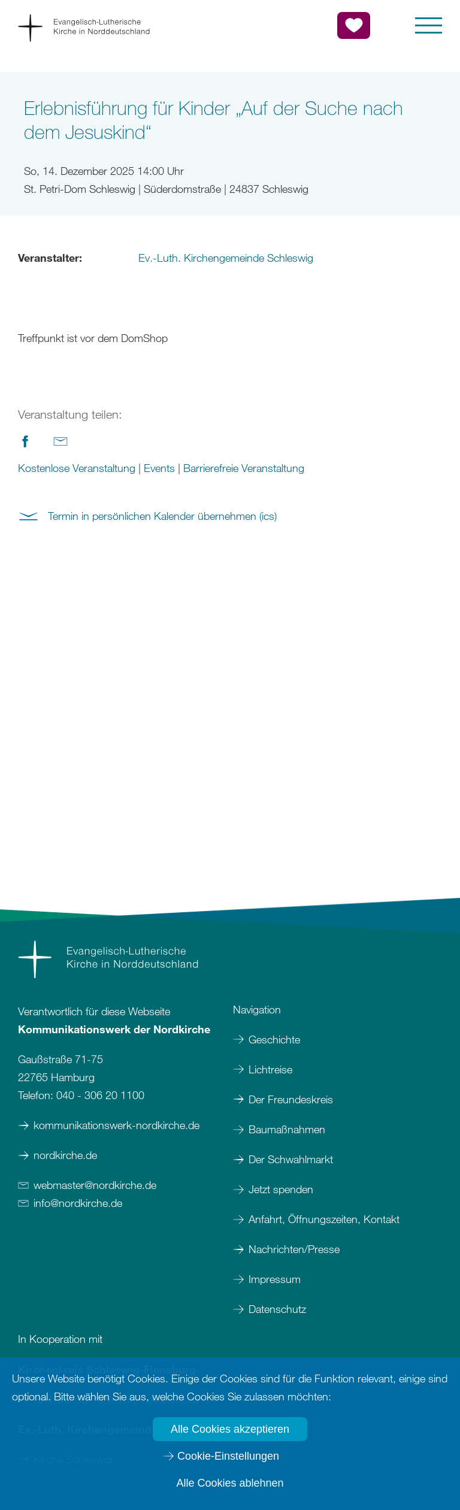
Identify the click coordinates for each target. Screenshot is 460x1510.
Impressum (276, 1278)
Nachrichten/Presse (294, 1248)
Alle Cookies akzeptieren (230, 1429)
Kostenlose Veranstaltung (76, 467)
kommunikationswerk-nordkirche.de (116, 1124)
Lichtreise (270, 1069)
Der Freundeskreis (291, 1099)
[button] (428, 25)
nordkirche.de (65, 1154)
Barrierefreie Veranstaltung (243, 467)
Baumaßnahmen (287, 1129)
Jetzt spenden (281, 1189)
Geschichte (274, 1039)
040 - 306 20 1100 (100, 1095)
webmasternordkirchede (95, 1184)
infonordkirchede (78, 1202)
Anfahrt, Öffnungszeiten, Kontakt (324, 1218)
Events (159, 467)
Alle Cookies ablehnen (229, 1483)
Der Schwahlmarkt (291, 1159)
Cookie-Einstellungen (228, 1456)
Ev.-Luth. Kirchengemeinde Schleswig (225, 257)
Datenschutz (277, 1308)
